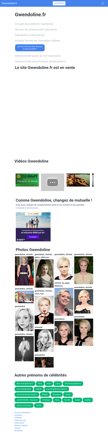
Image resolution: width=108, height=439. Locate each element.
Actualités (18, 415)
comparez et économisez (27, 208)
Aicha (49, 383)
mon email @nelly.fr (24, 389)
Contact (18, 428)
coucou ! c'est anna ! (24, 405)
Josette (68, 394)
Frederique (46, 400)
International (19, 423)
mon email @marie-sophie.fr (57, 389)
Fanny (57, 400)
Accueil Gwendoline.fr (23, 413)
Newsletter (19, 431)
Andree (38, 405)
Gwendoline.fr (9, 3)
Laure (58, 383)
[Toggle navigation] (102, 3)
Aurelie (77, 400)
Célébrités (59, 3)
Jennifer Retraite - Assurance (27, 400)
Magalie (45, 394)
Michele (39, 389)
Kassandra (56, 394)
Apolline (88, 400)
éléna (40, 383)
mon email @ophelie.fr (73, 383)
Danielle (67, 400)
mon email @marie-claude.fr (27, 394)
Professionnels (20, 420)
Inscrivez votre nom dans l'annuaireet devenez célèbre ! (29, 48)
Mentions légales (21, 425)
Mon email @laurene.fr (25, 383)
